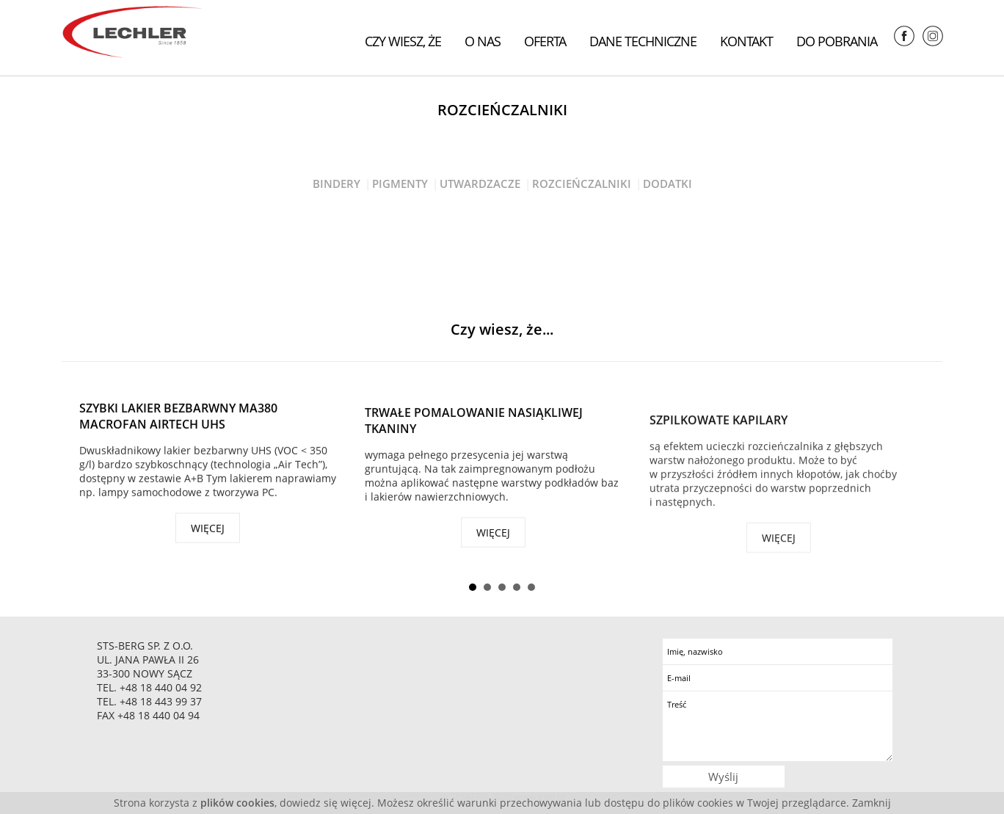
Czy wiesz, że (403, 41)
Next (919, 471)
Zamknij (871, 803)
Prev (84, 471)
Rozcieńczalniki (581, 183)
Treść (777, 726)
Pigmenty (400, 183)
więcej (208, 532)
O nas (483, 41)
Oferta (545, 41)
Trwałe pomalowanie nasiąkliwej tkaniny (474, 428)
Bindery (336, 183)
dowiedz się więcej (325, 803)
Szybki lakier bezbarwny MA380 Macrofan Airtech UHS (178, 420)
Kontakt (746, 41)
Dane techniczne (642, 41)
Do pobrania (836, 41)
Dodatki (667, 183)
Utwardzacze (480, 183)
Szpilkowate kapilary (718, 432)
